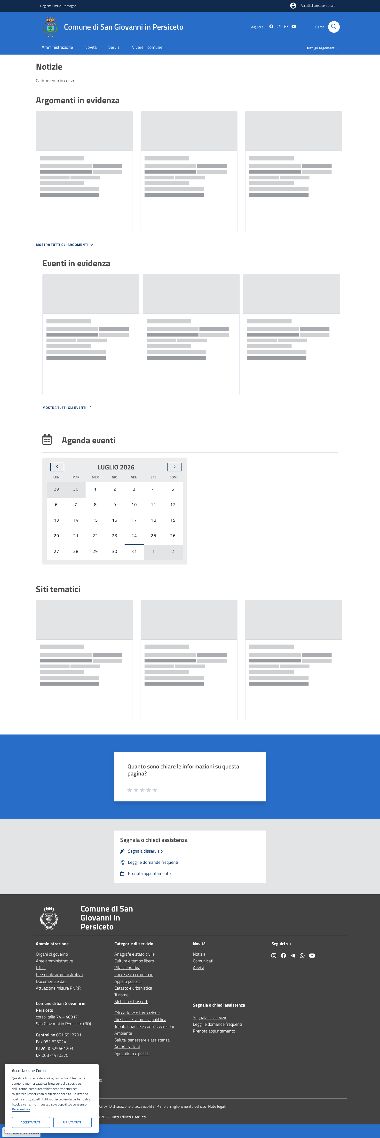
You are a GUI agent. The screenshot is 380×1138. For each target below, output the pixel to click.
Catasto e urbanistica (133, 988)
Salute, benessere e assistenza (142, 1040)
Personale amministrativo (59, 974)
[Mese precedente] (57, 467)
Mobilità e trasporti (131, 1001)
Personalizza (21, 1109)
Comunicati (203, 961)
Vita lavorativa (127, 967)
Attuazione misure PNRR (58, 988)
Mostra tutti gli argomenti (65, 244)
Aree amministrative (54, 961)
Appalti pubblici (128, 981)
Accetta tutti (31, 1122)
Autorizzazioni (127, 1046)
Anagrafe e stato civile (134, 954)
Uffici (41, 967)
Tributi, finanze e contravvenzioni (144, 1026)
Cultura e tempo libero (134, 961)
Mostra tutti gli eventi (67, 407)
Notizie (199, 954)
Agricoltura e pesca (131, 1053)
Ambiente (123, 1033)
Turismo (121, 995)
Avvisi (198, 967)
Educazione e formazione (137, 1012)
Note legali (217, 1106)
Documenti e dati (51, 981)
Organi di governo (52, 954)
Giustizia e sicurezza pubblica (140, 1019)
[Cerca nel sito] (334, 27)
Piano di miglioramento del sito (181, 1106)
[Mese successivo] (174, 467)
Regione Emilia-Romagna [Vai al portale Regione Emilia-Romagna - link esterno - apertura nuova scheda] (58, 5)
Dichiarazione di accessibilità (131, 1106)
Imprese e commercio (133, 974)
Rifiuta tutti (72, 1122)
